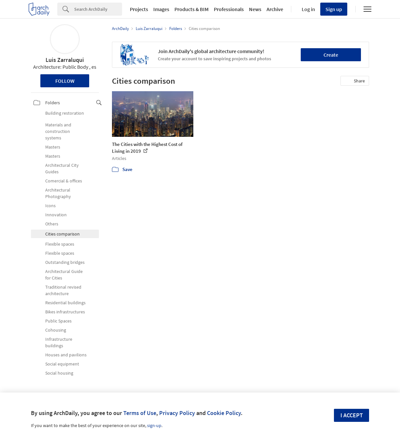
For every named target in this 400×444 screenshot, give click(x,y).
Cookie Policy (224, 413)
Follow (65, 81)
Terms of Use (139, 413)
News (255, 9)
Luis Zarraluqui (65, 60)
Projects (139, 9)
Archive (275, 9)
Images (161, 9)
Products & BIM (191, 9)
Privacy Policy (177, 413)
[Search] (98, 9)
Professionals (229, 9)
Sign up (333, 9)
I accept (351, 415)
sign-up (154, 425)
